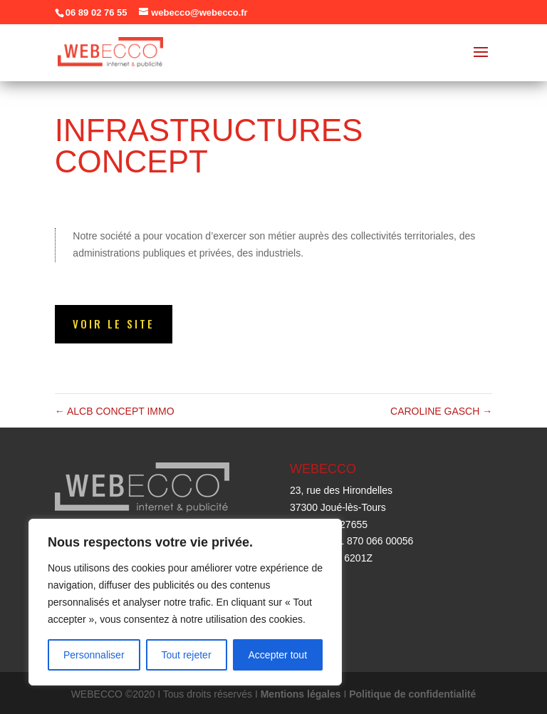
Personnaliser (94, 655)
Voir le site (114, 323)
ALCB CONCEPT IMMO (114, 411)
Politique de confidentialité (412, 694)
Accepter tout (278, 655)
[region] (185, 602)
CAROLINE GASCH (441, 411)
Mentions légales (301, 694)
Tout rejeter (187, 655)
